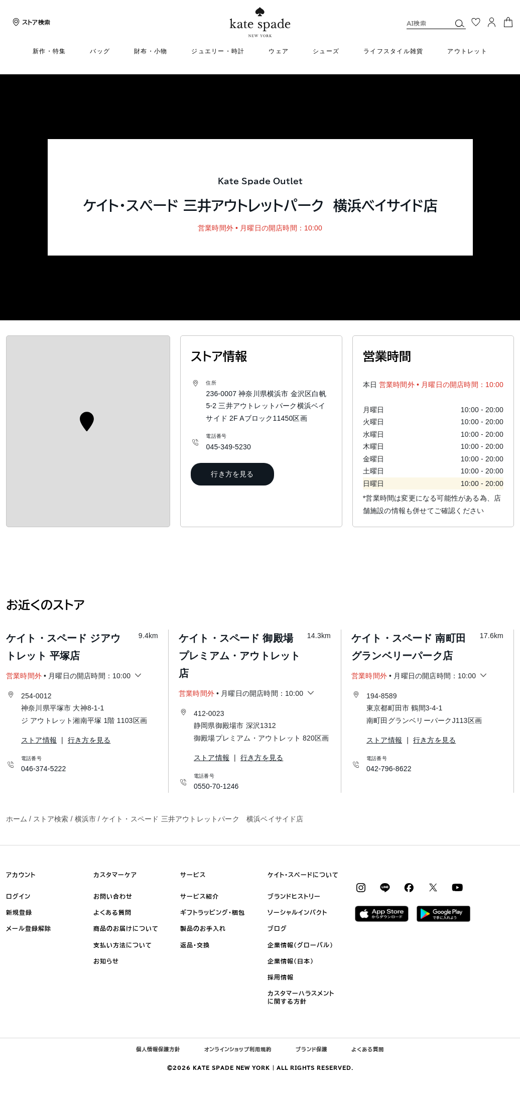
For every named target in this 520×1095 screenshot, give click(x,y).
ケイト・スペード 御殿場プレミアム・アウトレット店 (239, 656)
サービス (193, 875)
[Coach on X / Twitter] (433, 887)
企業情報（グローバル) (300, 945)
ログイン (18, 896)
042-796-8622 (389, 769)
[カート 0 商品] (508, 21)
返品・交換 (195, 945)
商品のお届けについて (126, 928)
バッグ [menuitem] (100, 51)
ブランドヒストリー (294, 896)
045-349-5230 (228, 447)
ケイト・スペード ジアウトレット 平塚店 (63, 647)
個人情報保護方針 (158, 1049)
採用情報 (281, 977)
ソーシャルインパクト (297, 912)
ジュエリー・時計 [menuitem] (217, 51)
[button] (460, 23)
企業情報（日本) (291, 961)
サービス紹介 (199, 896)
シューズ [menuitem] (326, 51)
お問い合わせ (113, 896)
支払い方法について (122, 945)
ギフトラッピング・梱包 (212, 912)
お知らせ (106, 961)
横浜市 (85, 819)
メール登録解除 (28, 928)
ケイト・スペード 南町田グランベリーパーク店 (408, 647)
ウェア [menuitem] (279, 51)
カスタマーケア (115, 875)
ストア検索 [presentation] (36, 22)
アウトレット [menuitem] (467, 51)
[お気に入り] (476, 22)
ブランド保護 (311, 1049)
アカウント (21, 875)
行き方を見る (232, 474)
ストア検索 (50, 819)
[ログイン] (492, 22)
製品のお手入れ (203, 928)
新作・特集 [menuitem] (49, 51)
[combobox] (436, 23)
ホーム (16, 819)
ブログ (277, 928)
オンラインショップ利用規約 (238, 1049)
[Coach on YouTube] (457, 887)
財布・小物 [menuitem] (150, 51)
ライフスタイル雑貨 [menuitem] (393, 51)
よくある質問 (112, 912)
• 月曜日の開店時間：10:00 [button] (68, 676)
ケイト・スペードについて (303, 875)
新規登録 (19, 912)
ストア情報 (39, 740)
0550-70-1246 (216, 786)
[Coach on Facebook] (409, 887)
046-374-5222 (43, 769)
